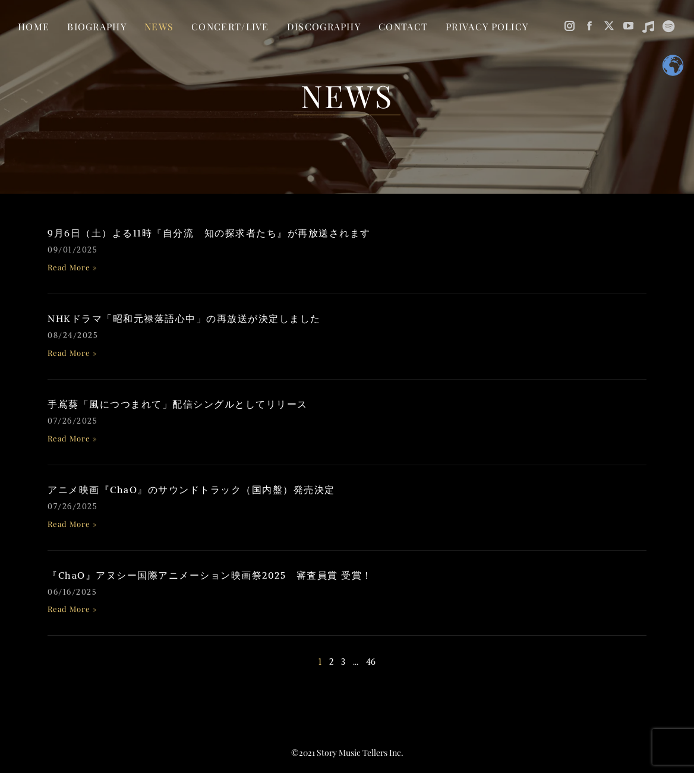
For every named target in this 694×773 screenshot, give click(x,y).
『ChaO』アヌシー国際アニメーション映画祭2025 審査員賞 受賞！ (210, 575)
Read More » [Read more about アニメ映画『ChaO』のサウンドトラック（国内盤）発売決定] (72, 524)
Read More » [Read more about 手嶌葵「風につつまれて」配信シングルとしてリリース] (72, 438)
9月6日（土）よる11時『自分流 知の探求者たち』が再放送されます (209, 233)
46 (371, 662)
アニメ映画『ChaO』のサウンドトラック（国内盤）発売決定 (191, 490)
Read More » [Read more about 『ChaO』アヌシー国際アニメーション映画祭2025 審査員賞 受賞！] (72, 609)
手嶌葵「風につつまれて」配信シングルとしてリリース (178, 404)
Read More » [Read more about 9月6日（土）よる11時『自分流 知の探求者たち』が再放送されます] (72, 267)
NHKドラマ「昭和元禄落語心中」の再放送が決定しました (184, 318)
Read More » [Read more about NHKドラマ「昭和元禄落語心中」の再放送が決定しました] (72, 353)
